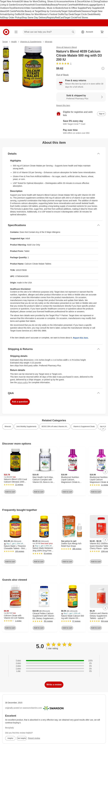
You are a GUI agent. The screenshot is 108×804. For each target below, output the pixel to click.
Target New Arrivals (9, 1)
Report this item (63, 105)
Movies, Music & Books (50, 8)
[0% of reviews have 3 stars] (54, 666)
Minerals (48, 42)
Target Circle (70, 17)
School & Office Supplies (74, 8)
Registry (51, 17)
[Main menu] (16, 32)
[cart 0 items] (102, 32)
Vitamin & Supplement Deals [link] (84, 426)
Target (5, 42)
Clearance (86, 11)
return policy (22, 382)
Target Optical (68, 11)
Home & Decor (75, 1)
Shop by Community (51, 11)
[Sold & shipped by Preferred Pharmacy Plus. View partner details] (81, 97)
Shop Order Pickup (12, 17)
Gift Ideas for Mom (28, 1)
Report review (34, 738)
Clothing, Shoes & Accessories (53, 1)
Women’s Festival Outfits (52, 14)
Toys (11, 8)
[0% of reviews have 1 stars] (54, 671)
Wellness (83, 5)
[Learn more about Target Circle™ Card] (81, 122)
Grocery (20, 5)
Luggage (92, 5)
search (73, 32)
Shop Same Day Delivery (34, 17)
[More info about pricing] (103, 68)
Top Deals (69, 14)
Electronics (19, 8)
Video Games (31, 8)
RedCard (59, 17)
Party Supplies (93, 8)
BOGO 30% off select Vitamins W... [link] (55, 426)
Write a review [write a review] (53, 684)
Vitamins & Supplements (30, 42)
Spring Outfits (14, 14)
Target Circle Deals (83, 14)
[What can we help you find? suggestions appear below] (49, 32)
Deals (78, 11)
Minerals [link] (8, 426)
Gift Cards (10, 11)
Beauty (54, 5)
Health (75, 5)
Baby (48, 5)
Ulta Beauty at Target (30, 11)
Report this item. (80, 338)
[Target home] (6, 32)
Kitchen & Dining (91, 1)
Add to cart (10, 492)
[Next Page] (103, 428)
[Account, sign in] (88, 32)
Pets (18, 11)
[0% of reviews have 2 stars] (54, 668)
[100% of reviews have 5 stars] (54, 660)
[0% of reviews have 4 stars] (54, 663)
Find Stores (82, 17)
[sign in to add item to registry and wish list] (101, 113)
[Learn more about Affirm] (81, 131)
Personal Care (65, 5)
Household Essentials (35, 5)
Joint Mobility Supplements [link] (26, 426)
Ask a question (20, 401)
